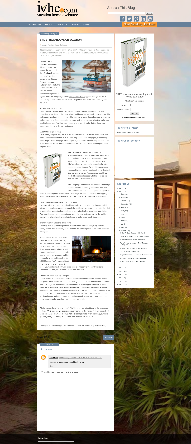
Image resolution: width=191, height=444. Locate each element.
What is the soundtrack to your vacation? (134, 236)
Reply (51, 366)
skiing (47, 73)
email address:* (123, 109)
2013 (121, 274)
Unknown (53, 357)
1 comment (57, 56)
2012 (121, 278)
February (124, 227)
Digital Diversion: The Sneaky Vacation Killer (136, 255)
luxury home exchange (78, 97)
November (125, 197)
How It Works (61, 25)
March (123, 224)
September (125, 204)
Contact (86, 25)
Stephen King (52, 53)
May (122, 217)
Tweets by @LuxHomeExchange (127, 132)
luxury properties (62, 311)
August (123, 207)
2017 (121, 188)
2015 (121, 268)
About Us (48, 25)
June (123, 214)
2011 (121, 281)
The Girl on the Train (67, 53)
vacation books (87, 53)
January (124, 231)
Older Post (109, 337)
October (124, 201)
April (122, 221)
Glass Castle (73, 50)
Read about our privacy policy (134, 117)
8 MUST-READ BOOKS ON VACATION (61, 39)
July (122, 211)
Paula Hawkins (94, 50)
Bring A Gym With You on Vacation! (132, 261)
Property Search (34, 25)
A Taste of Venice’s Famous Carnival (133, 258)
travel (78, 53)
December (125, 194)
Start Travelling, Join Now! (139, 24)
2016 (121, 192)
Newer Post (44, 336)
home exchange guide (78, 314)
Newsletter (75, 25)
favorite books (61, 50)
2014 (121, 271)
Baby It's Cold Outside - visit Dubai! (132, 233)
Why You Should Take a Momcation (132, 240)
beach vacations (48, 50)
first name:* (121, 105)
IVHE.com (83, 50)
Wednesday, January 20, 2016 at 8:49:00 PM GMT (80, 358)
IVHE (49, 311)
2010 (121, 284)
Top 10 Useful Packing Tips (129, 251)
